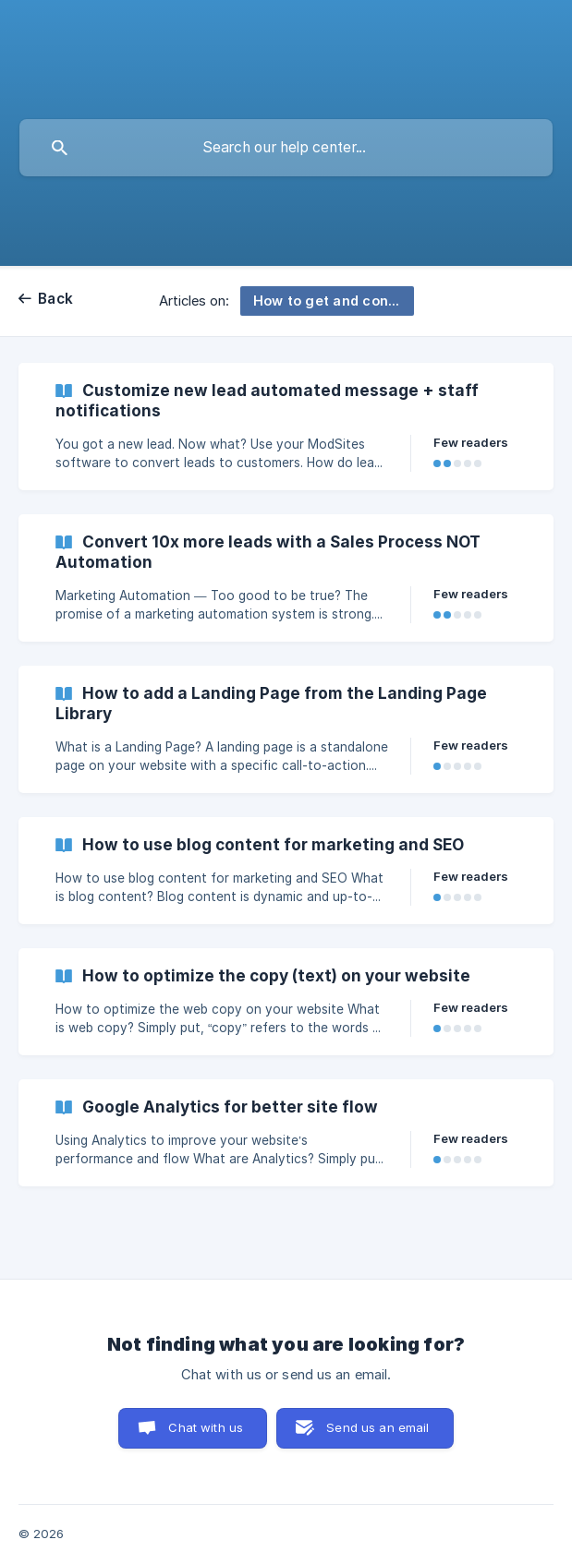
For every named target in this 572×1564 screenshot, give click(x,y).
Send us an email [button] (377, 1427)
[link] (286, 426)
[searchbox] (286, 147)
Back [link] (55, 298)
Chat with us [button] (205, 1427)
